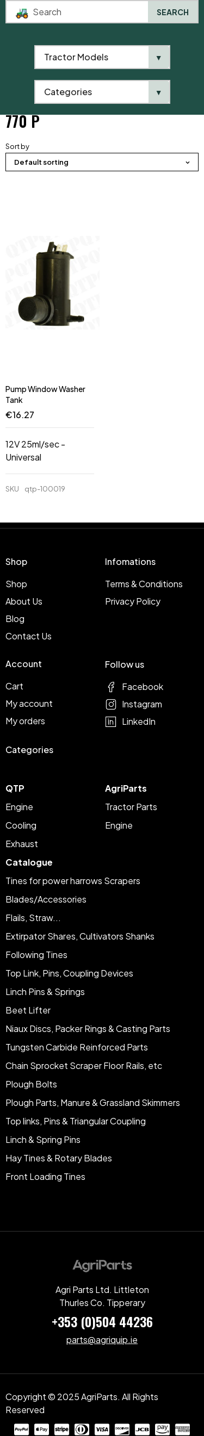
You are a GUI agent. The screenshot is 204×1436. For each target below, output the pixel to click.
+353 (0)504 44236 (102, 1321)
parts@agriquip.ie (102, 1339)
